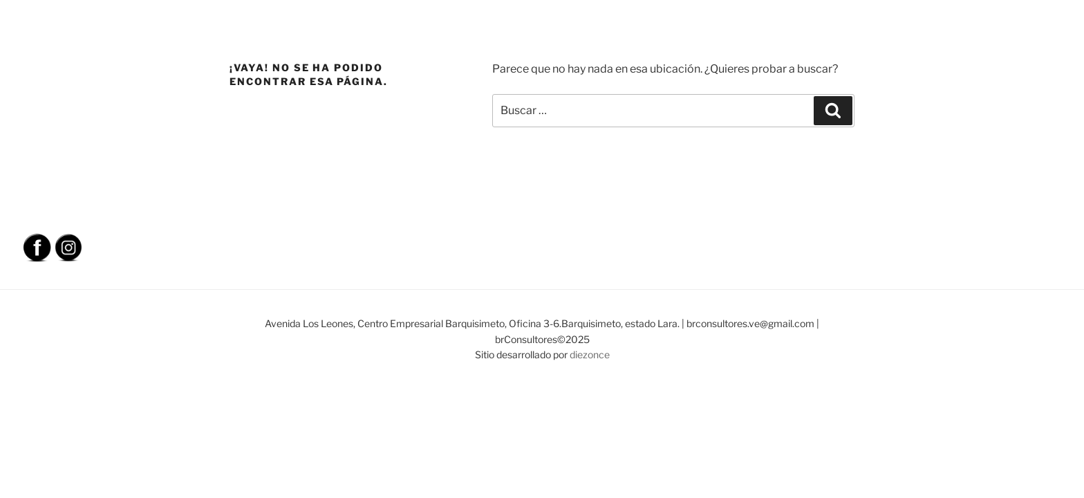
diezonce (590, 354)
